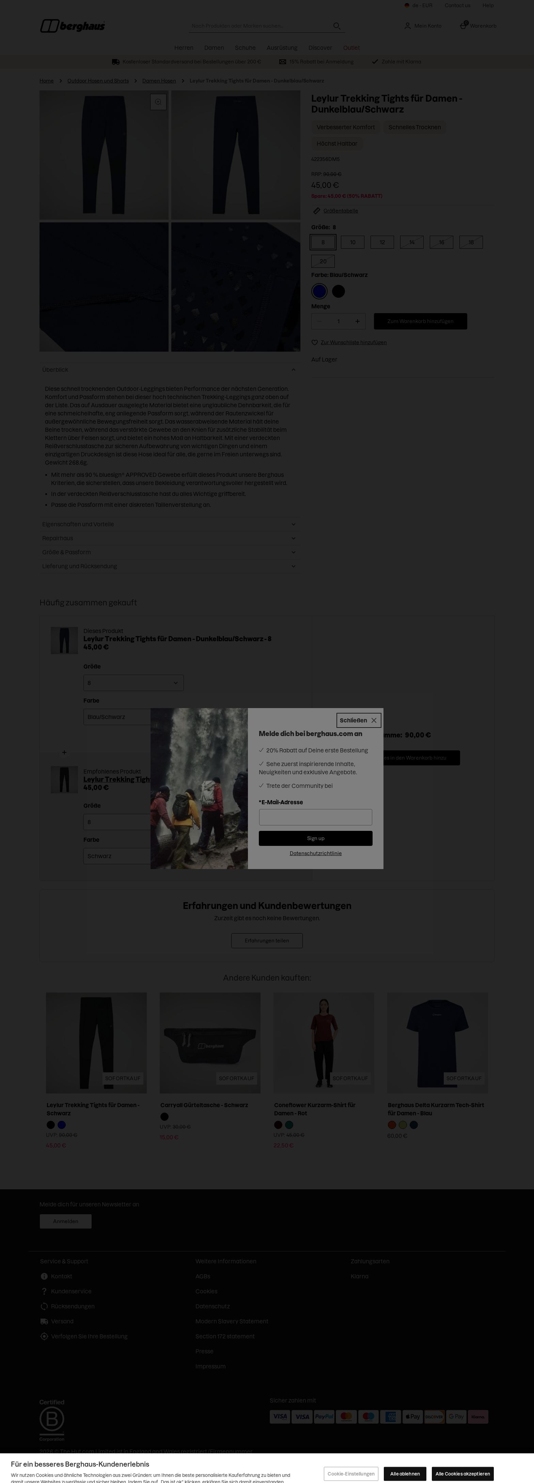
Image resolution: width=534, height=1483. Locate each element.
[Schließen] (358, 720)
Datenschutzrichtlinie (316, 853)
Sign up (316, 838)
